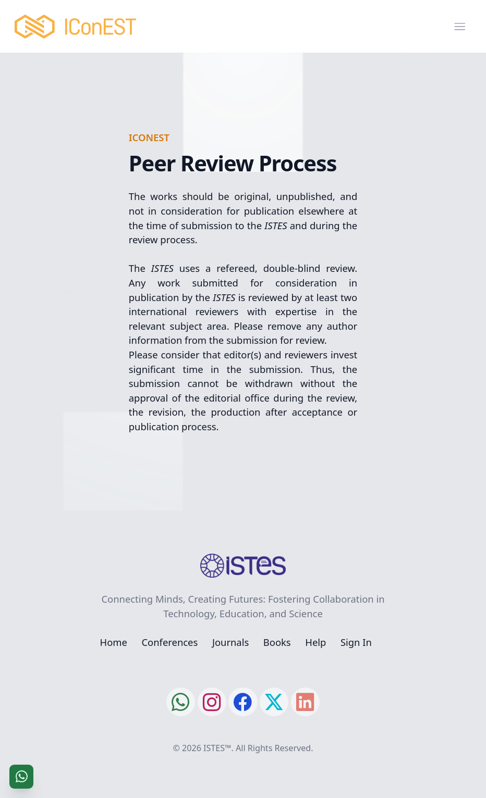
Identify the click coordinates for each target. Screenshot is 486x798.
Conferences (169, 642)
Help (315, 642)
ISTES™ (217, 748)
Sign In (356, 642)
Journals (230, 642)
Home (113, 642)
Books (277, 642)
